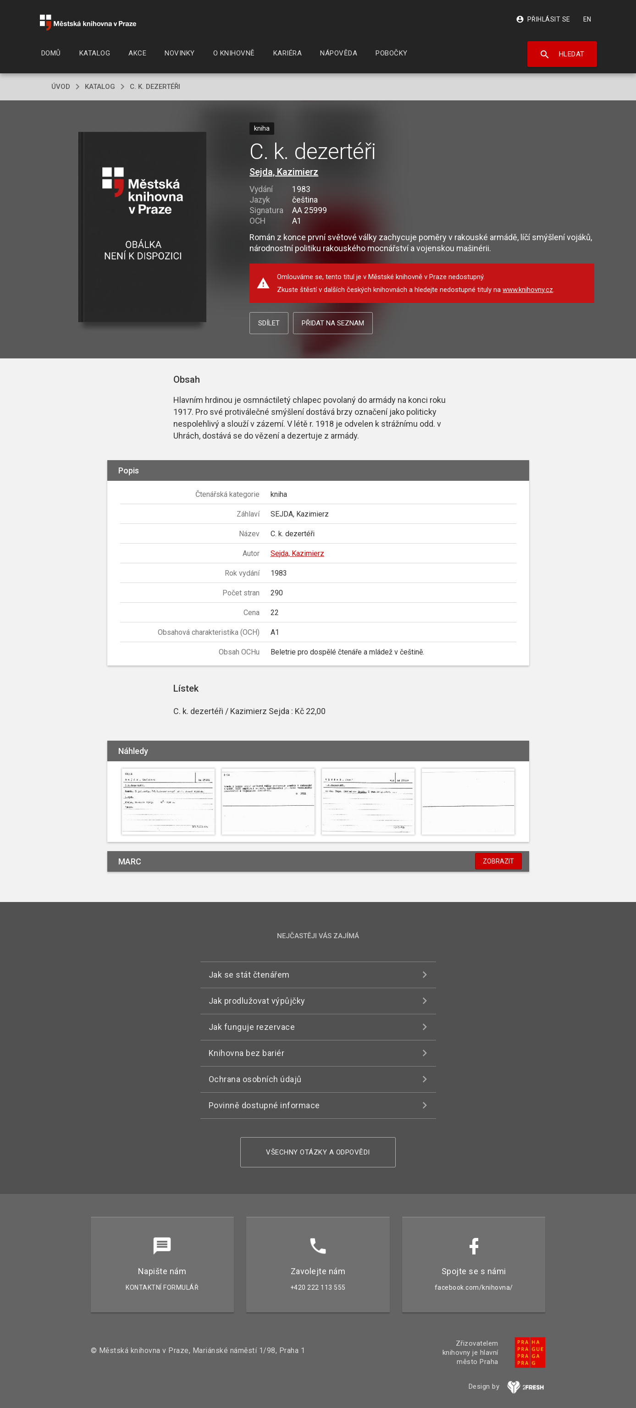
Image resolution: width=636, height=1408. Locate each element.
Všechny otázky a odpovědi (318, 1152)
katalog (100, 86)
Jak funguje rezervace (252, 1027)
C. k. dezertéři (155, 86)
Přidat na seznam (333, 323)
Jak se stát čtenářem (249, 974)
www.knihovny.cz (528, 290)
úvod (60, 86)
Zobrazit (498, 861)
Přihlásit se (543, 19)
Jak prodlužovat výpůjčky (257, 1001)
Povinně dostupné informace (264, 1105)
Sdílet (269, 323)
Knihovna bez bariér (247, 1053)
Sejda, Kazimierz (283, 171)
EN (587, 19)
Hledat (562, 54)
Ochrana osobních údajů (255, 1079)
